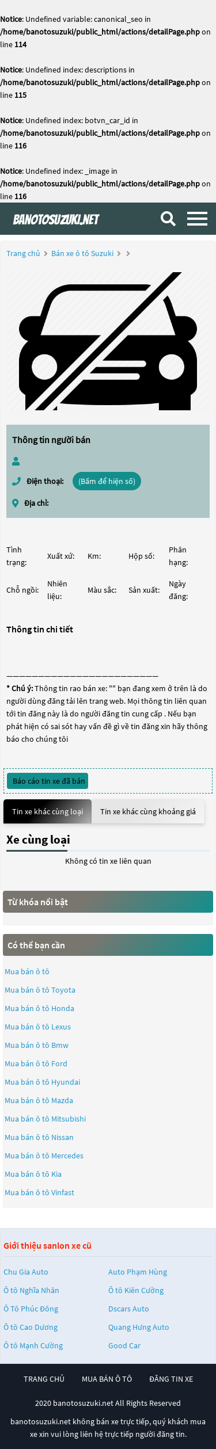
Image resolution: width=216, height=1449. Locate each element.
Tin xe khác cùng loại (47, 811)
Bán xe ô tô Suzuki (82, 253)
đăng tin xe (171, 1379)
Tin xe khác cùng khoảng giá (148, 811)
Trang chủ (23, 253)
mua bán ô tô (107, 1379)
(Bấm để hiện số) (106, 481)
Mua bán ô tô (27, 971)
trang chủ (44, 1379)
